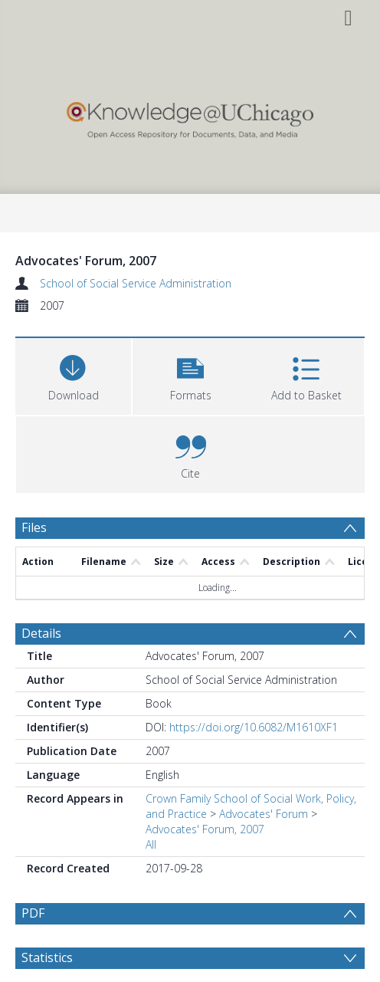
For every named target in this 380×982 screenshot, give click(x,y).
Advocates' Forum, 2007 (205, 829)
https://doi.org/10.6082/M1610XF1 (253, 727)
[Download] (73, 374)
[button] (190, 374)
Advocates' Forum (263, 813)
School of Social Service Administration (135, 283)
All (151, 844)
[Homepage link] (190, 116)
